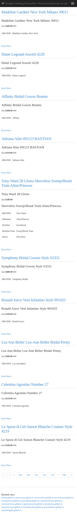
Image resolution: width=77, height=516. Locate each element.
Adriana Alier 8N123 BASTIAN (26, 138)
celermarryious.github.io (12, 504)
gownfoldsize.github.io (54, 507)
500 (64, 475)
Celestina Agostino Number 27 (24, 384)
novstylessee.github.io (64, 497)
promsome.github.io (53, 504)
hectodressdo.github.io (33, 507)
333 (52, 475)
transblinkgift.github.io (11, 510)
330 (28, 475)
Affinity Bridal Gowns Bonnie (24, 96)
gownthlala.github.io (31, 501)
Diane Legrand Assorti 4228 (22, 54)
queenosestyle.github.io (33, 504)
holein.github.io (8, 497)
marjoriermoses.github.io (51, 501)
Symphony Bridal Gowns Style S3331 (30, 257)
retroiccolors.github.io (44, 497)
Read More (6, 46)
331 (36, 475)
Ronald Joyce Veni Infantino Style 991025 (33, 300)
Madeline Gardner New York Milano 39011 (34, 12)
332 (44, 475)
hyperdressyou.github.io (12, 507)
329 (20, 475)
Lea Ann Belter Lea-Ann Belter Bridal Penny (35, 342)
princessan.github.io (24, 497)
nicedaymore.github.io (11, 501)
